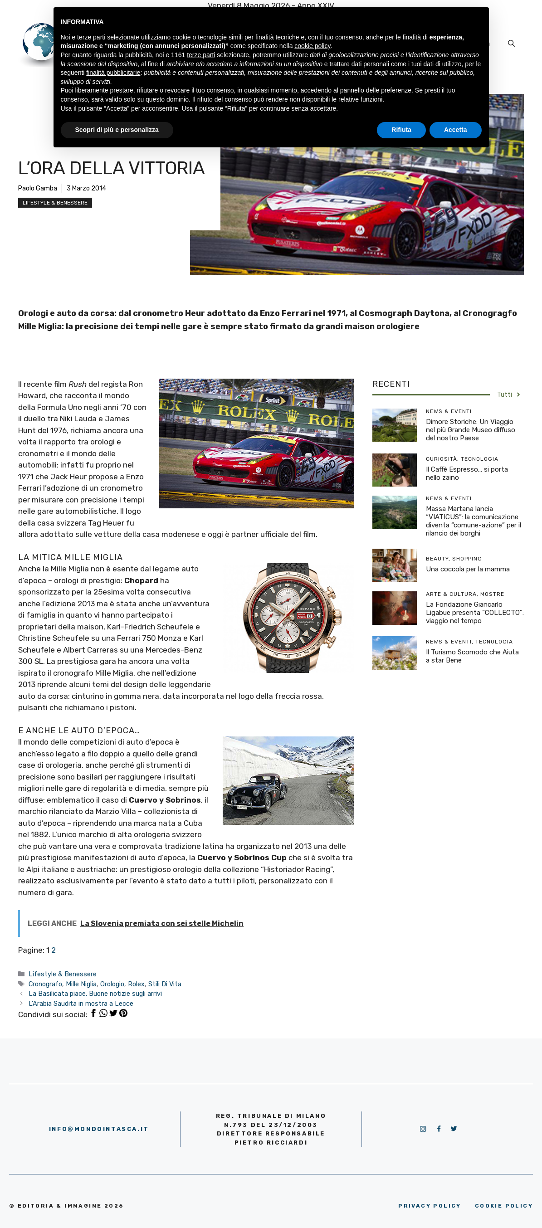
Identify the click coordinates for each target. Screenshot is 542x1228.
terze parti (201, 54)
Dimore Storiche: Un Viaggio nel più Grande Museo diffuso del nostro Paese (470, 430)
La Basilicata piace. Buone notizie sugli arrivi (95, 993)
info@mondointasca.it (99, 1129)
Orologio (112, 984)
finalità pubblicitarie (113, 72)
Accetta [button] (455, 129)
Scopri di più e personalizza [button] (117, 129)
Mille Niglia (81, 984)
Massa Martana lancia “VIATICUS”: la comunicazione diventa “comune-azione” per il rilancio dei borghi (473, 521)
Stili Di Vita (164, 984)
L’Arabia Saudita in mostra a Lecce (81, 1003)
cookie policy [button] (312, 45)
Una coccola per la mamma (468, 569)
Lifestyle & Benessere (55, 203)
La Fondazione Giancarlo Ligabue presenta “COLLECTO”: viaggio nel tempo (475, 612)
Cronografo (45, 984)
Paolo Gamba (37, 188)
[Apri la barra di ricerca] (511, 43)
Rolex (136, 984)
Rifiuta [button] (401, 129)
